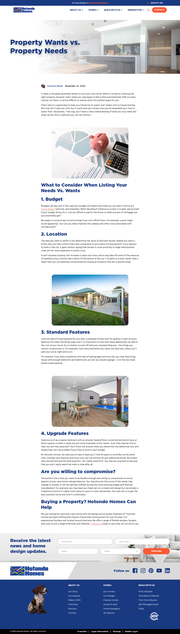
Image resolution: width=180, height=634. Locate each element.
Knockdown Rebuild (149, 596)
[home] (24, 9)
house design (47, 209)
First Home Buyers (148, 600)
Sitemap (117, 631)
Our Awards (74, 596)
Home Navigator (111, 608)
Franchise (73, 604)
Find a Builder (146, 591)
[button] (76, 10)
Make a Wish (74, 600)
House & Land (110, 604)
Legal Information (99, 631)
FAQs (141, 608)
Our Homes (109, 591)
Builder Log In (131, 631)
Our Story (73, 591)
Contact (159, 10)
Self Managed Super (149, 604)
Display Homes (111, 600)
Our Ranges (109, 596)
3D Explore (108, 613)
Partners (72, 608)
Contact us (96, 523)
